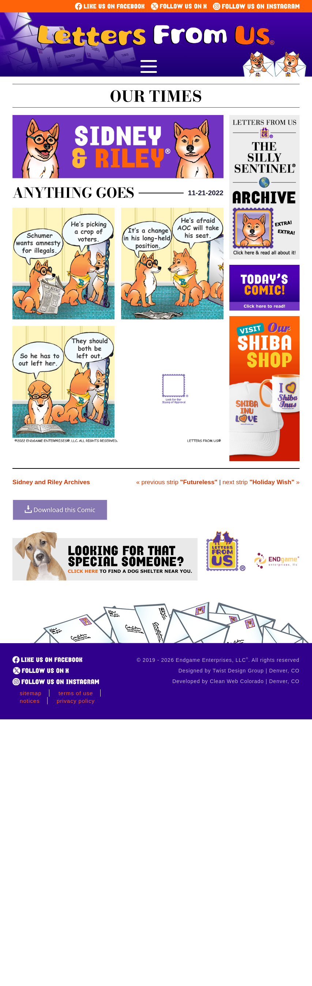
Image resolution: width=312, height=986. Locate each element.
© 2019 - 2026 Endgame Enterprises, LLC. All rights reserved (218, 660)
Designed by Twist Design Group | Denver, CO (239, 670)
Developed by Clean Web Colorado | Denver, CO (236, 681)
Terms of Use (76, 693)
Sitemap (31, 693)
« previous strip (176, 482)
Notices (30, 701)
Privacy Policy (76, 701)
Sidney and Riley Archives (51, 482)
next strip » (261, 482)
